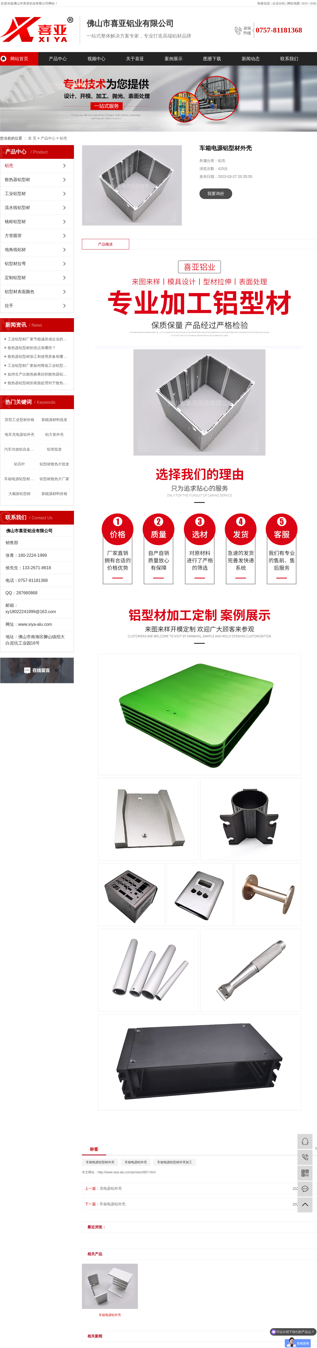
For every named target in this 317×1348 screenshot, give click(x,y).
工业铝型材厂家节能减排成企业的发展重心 (39, 339)
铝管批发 (54, 449)
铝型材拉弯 (15, 263)
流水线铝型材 (17, 207)
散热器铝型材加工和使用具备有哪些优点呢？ (39, 356)
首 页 (32, 138)
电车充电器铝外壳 (19, 434)
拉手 (9, 305)
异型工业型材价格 (19, 420)
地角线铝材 (15, 249)
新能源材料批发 (54, 420)
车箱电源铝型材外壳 (19, 479)
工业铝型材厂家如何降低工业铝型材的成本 (39, 365)
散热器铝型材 (17, 179)
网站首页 (19, 58)
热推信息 (263, 3)
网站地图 (293, 3)
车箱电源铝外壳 (136, 1162)
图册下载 (212, 58)
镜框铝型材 (15, 221)
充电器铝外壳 (111, 1188)
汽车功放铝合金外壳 (19, 449)
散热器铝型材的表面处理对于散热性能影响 (39, 383)
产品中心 (58, 58)
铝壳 (63, 138)
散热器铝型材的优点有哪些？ (32, 348)
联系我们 (289, 58)
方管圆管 (13, 235)
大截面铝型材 (19, 494)
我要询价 (215, 193)
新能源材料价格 (54, 494)
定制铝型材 (15, 277)
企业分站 (278, 3)
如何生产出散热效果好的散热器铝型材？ (39, 374)
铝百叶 (19, 464)
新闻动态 (251, 58)
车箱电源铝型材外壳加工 (174, 1162)
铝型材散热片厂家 (54, 479)
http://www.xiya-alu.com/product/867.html (127, 1172)
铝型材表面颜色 (19, 291)
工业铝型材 (15, 193)
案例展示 (174, 58)
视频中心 (96, 58)
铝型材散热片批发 (54, 464)
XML (313, 3)
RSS (305, 3)
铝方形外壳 (54, 434)
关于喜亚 (135, 58)
